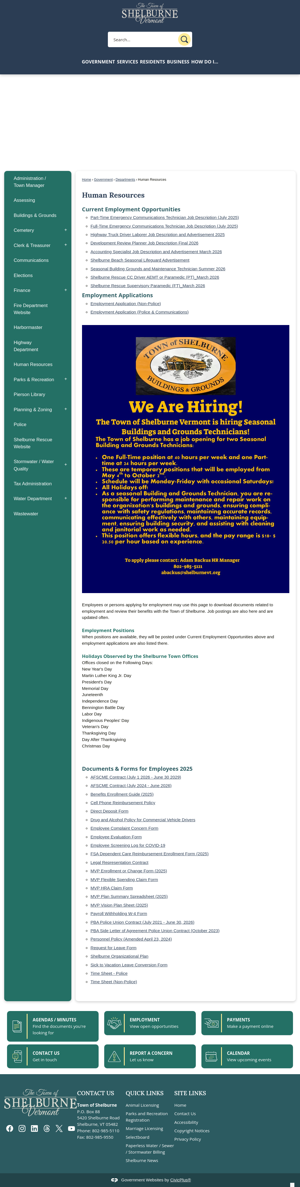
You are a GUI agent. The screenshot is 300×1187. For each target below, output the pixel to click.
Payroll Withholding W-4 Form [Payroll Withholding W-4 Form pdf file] (118, 913)
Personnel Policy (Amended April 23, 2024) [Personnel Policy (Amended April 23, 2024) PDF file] (131, 939)
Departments (125, 180)
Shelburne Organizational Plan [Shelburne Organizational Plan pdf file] (119, 956)
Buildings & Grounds (35, 215)
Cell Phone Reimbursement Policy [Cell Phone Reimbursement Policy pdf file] (122, 802)
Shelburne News (142, 1160)
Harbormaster (28, 327)
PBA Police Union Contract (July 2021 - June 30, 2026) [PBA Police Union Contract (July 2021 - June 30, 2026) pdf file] (142, 922)
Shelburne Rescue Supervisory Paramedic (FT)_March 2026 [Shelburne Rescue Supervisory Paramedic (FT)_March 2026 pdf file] (147, 285)
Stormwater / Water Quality (34, 465)
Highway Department (26, 346)
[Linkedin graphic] (34, 1128)
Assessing (24, 200)
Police (20, 424)
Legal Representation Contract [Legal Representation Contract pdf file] (119, 862)
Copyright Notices (191, 1130)
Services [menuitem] (127, 61)
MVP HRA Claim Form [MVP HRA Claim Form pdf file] (111, 888)
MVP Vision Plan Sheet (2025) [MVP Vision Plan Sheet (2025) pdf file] (119, 905)
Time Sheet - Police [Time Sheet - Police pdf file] (109, 973)
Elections (23, 275)
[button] (184, 39)
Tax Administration (33, 483)
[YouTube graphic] (71, 1128)
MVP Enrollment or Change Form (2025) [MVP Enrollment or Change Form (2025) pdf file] (128, 870)
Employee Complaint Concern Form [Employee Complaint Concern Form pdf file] (124, 828)
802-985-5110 (105, 1130)
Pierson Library (29, 394)
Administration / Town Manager (30, 182)
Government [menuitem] (98, 61)
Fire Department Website (31, 309)
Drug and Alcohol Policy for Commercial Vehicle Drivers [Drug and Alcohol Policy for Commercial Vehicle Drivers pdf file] (142, 819)
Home (86, 180)
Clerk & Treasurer (32, 245)
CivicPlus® (180, 1179)
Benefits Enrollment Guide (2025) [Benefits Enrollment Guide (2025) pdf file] (122, 794)
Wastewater (26, 513)
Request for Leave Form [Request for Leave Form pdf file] (113, 947)
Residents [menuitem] (152, 61)
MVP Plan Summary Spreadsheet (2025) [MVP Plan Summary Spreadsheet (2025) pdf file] (129, 896)
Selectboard (137, 1137)
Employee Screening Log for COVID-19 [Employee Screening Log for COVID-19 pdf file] (127, 845)
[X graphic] (59, 1128)
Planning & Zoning (33, 409)
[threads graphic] (46, 1128)
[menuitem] (37, 182)
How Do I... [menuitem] (204, 61)
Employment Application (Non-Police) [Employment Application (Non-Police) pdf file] (125, 303)
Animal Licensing (142, 1105)
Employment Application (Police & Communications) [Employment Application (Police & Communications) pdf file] (139, 312)
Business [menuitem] (178, 61)
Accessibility (186, 1122)
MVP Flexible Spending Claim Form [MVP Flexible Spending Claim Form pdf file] (124, 879)
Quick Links (145, 1093)
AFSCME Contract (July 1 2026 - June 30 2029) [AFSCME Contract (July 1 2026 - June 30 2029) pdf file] (135, 777)
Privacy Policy (187, 1139)
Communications (31, 260)
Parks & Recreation (34, 379)
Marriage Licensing (144, 1128)
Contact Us (185, 1113)
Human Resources (33, 364)
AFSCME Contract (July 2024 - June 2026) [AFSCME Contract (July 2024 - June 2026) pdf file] (131, 785)
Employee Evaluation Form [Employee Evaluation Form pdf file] (116, 836)
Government (103, 180)
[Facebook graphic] (9, 1128)
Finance (22, 290)
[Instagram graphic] (22, 1128)
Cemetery (24, 230)
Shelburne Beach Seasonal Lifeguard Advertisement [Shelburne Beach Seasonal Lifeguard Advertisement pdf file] (139, 260)
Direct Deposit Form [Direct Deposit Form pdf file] (109, 811)
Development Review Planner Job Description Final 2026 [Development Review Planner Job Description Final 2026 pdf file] (144, 243)
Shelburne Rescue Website (33, 443)
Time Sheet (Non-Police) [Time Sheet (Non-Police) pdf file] (113, 981)
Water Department (33, 498)
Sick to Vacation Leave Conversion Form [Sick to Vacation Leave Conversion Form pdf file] (128, 964)
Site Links (190, 1093)
